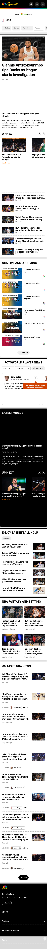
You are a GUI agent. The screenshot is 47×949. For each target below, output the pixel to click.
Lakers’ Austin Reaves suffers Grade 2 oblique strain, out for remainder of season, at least (29, 196)
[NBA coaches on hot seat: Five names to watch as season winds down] (38, 797)
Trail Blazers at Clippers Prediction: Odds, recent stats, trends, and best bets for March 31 (12, 651)
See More (7, 538)
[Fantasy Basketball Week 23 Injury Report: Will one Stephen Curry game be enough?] (12, 612)
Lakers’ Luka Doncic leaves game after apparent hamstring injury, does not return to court (14, 756)
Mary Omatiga (7, 722)
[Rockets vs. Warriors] (12, 340)
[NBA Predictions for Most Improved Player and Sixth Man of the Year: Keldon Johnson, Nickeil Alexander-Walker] (34, 612)
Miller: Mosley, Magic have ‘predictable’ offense (14, 580)
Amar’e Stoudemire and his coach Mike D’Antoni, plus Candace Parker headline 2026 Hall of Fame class (29, 207)
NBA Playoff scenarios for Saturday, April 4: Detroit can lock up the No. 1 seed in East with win (28, 229)
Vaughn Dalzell (29, 629)
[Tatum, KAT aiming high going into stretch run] (39, 555)
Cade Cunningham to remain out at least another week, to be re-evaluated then (15, 817)
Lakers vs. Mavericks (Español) (32, 297)
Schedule (7, 28)
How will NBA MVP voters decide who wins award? (13, 589)
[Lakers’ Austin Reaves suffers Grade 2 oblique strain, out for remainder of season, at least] (8, 197)
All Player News (38, 368)
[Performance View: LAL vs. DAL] (12, 313)
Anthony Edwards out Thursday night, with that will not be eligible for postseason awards (15, 777)
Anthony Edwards (17, 788)
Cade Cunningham (17, 828)
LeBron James (16, 868)
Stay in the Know (8, 894)
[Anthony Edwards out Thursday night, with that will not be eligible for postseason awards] (38, 777)
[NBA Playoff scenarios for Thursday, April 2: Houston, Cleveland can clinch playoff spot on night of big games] (38, 837)
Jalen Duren (16, 707)
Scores (16, 28)
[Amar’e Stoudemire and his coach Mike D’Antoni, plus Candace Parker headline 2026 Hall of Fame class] (8, 208)
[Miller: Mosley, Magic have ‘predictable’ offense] (39, 581)
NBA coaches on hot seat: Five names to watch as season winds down (14, 797)
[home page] (10, 4)
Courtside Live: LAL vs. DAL (34, 323)
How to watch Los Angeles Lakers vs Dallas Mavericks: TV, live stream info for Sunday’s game (15, 736)
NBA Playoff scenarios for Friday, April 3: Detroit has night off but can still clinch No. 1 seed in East (14, 696)
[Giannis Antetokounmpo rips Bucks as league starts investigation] (23, 49)
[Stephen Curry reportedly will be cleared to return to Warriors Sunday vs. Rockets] (8, 251)
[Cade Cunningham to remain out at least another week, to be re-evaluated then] (38, 817)
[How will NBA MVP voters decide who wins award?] (39, 590)
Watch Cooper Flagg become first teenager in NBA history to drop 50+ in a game (30, 218)
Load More (23, 877)
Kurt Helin (5, 79)
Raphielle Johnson (8, 629)
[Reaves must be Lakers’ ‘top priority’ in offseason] (39, 564)
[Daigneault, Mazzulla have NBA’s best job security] (39, 572)
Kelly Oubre (16, 377)
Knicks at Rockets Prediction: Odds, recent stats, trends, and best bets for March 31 (34, 651)
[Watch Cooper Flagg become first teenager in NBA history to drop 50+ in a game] (8, 219)
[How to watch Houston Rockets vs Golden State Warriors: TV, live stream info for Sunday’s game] (38, 716)
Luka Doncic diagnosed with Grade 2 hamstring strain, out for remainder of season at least (28, 240)
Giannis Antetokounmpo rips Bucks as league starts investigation (22, 70)
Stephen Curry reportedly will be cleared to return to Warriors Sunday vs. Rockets (28, 250)
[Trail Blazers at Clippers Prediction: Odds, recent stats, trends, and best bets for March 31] (12, 640)
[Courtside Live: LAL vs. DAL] (12, 327)
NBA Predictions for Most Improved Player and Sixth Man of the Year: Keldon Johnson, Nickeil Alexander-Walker (34, 623)
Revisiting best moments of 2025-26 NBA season (15, 545)
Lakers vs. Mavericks (32, 270)
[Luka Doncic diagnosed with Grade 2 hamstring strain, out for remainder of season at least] (8, 241)
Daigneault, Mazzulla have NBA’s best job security (14, 571)
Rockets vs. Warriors (32, 337)
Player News (27, 28)
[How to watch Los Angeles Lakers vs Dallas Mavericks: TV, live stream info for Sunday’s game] (38, 736)
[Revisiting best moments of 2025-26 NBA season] (39, 546)
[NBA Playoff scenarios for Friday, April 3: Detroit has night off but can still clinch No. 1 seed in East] (38, 696)
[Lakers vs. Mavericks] (12, 273)
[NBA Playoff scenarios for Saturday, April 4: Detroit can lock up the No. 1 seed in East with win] (8, 230)
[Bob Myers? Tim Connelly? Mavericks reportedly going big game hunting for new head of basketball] (38, 676)
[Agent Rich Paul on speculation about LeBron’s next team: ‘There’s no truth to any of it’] (38, 857)
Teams (38, 28)
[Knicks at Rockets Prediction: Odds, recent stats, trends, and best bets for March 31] (34, 640)
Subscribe (7, 903)
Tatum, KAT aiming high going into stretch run (15, 554)
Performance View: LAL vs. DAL (34, 311)
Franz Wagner (16, 808)
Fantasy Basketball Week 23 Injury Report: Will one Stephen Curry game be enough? (11, 623)
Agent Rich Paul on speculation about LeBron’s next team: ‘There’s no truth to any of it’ (16, 857)
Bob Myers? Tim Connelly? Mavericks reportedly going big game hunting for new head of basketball (15, 676)
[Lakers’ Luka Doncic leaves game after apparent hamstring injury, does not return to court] (38, 757)
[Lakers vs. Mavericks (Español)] (12, 300)
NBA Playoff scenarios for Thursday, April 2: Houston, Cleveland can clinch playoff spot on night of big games (15, 837)
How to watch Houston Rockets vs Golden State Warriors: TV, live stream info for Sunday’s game (15, 716)
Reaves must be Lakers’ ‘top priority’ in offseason (15, 563)
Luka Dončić (16, 768)
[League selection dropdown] (8, 368)
